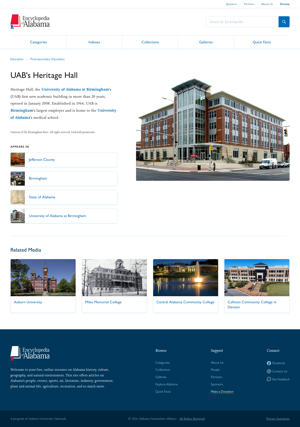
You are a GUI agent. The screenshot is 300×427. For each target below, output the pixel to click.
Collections (150, 41)
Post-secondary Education (47, 59)
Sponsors (231, 4)
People (215, 370)
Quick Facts (262, 41)
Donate (285, 4)
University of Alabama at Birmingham (75, 89)
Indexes (94, 41)
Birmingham (21, 110)
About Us (267, 4)
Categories (38, 41)
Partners (249, 4)
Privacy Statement (278, 419)
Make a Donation (222, 391)
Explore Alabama (166, 384)
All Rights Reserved (192, 419)
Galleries (206, 41)
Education (17, 59)
